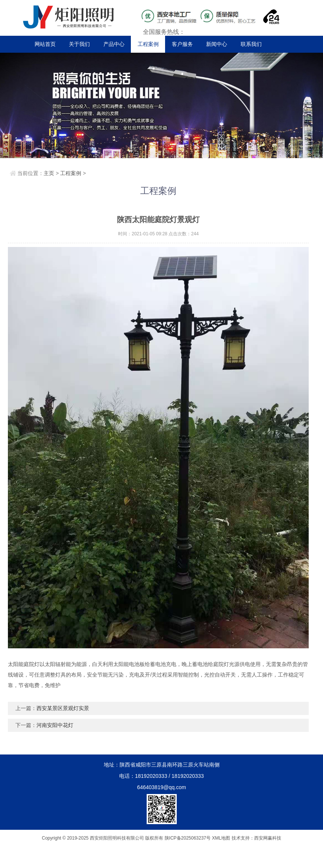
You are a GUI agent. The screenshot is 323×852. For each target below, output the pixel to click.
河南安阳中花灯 (54, 725)
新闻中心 (216, 44)
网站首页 (45, 44)
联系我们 (251, 44)
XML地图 (221, 838)
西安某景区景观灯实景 (62, 708)
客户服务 (182, 44)
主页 (49, 173)
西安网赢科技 (267, 838)
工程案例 (148, 44)
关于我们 (79, 44)
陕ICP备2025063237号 (188, 838)
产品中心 (113, 44)
